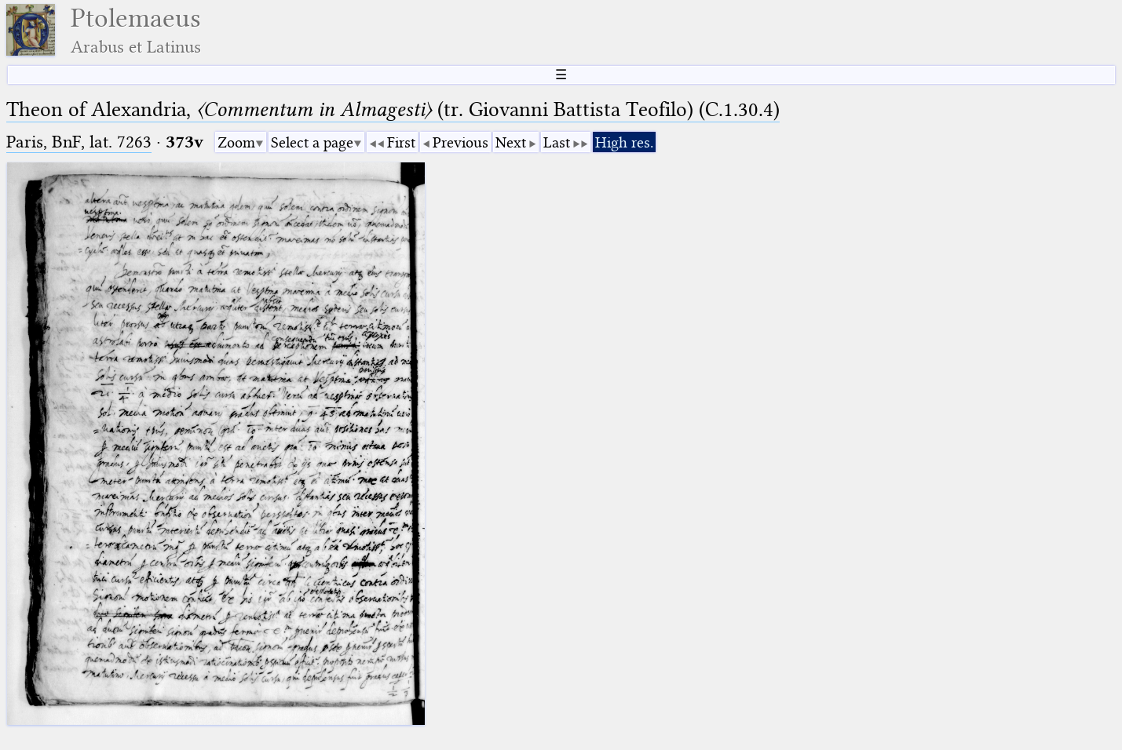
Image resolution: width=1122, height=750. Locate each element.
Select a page (312, 142)
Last (556, 142)
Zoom (236, 142)
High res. (624, 142)
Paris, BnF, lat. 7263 (79, 141)
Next (510, 142)
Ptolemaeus (136, 30)
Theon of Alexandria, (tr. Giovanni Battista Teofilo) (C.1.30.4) (393, 109)
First (401, 142)
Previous (460, 142)
